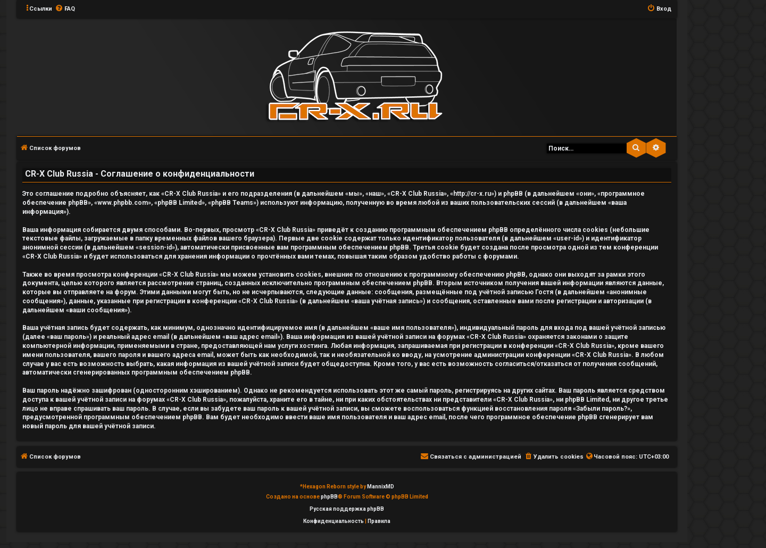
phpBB (329, 497)
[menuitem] (65, 9)
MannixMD (380, 486)
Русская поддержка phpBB (347, 509)
